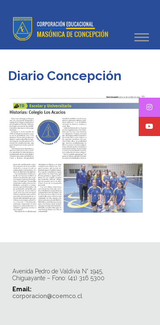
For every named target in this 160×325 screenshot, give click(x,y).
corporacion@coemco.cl (47, 296)
